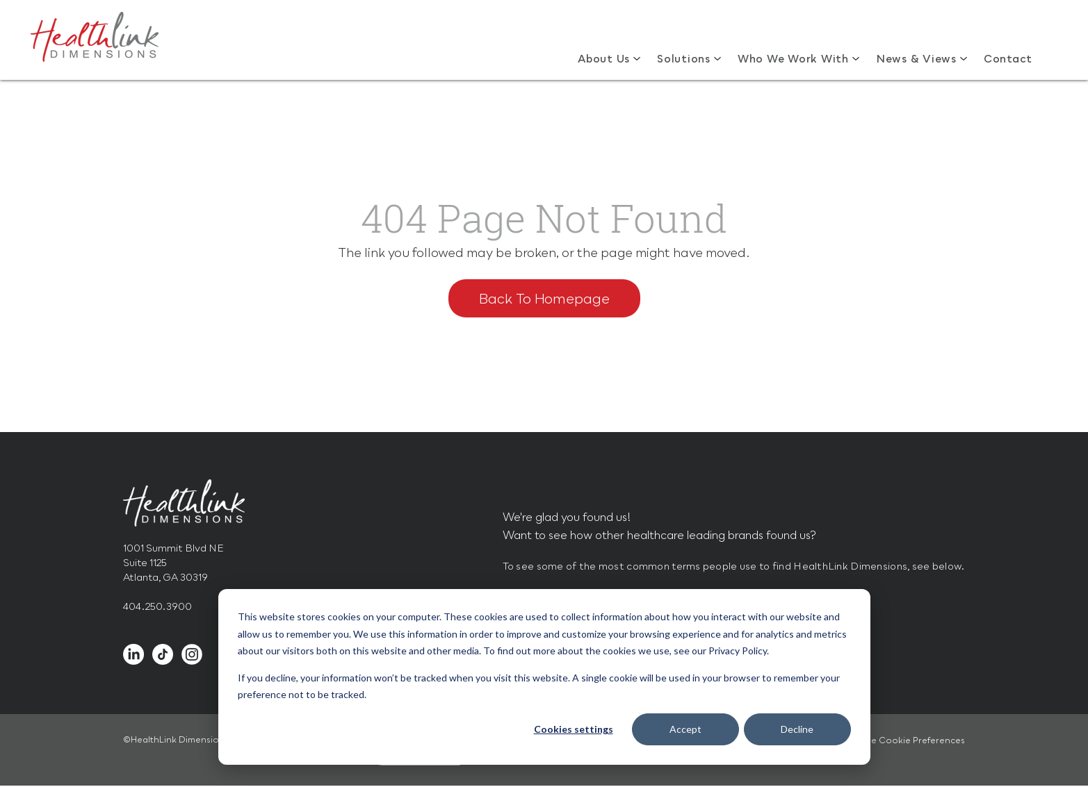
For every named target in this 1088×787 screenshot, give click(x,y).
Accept (685, 729)
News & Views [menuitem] (916, 58)
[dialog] (544, 677)
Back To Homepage (544, 298)
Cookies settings (573, 729)
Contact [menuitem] (1008, 58)
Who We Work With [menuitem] (793, 58)
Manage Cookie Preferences (903, 740)
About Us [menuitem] (604, 58)
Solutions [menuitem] (684, 58)
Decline (797, 729)
